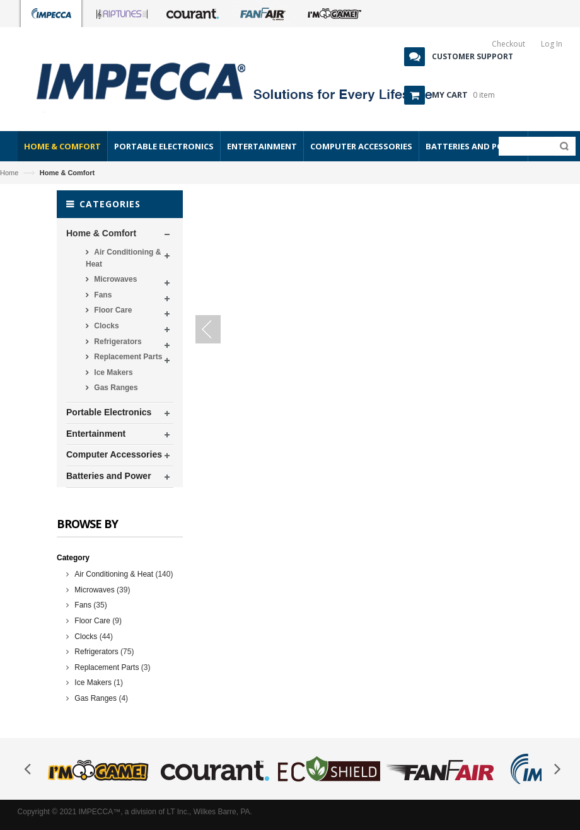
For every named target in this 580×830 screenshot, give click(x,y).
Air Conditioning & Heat (123, 258)
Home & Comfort (101, 233)
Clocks (105, 325)
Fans (102, 295)
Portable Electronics (108, 412)
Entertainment (95, 434)
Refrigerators (117, 341)
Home (9, 172)
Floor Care (112, 310)
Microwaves (114, 279)
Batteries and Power (108, 476)
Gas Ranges (115, 387)
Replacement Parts (127, 356)
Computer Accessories (114, 454)
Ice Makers (112, 372)
